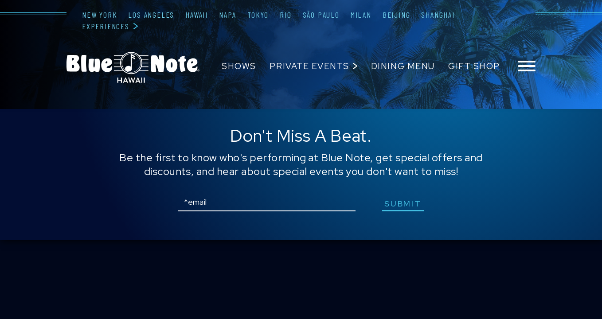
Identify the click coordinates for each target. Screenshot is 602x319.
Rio (285, 14)
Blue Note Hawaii (132, 67)
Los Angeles (151, 14)
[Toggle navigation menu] (526, 66)
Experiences (105, 26)
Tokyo (258, 14)
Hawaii (196, 14)
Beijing (396, 14)
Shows (239, 66)
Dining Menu (403, 66)
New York (99, 14)
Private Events (309, 66)
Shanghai (437, 14)
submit (402, 203)
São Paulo (321, 14)
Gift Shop (474, 66)
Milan (361, 14)
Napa (227, 14)
